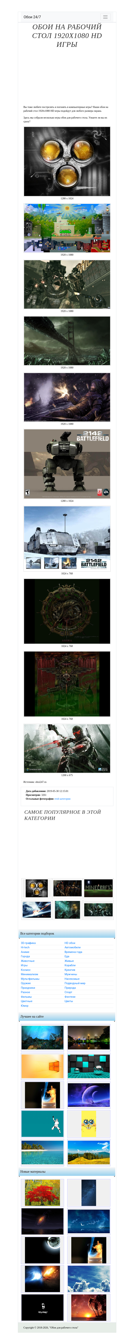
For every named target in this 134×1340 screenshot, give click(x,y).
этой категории (62, 798)
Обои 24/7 (32, 17)
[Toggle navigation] (105, 17)
